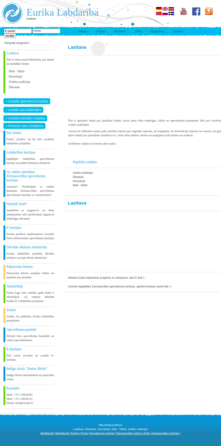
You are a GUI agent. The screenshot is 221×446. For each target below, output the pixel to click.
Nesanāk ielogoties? (17, 43)
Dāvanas (14, 87)
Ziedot (138, 31)
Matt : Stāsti (16, 71)
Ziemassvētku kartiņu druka (133, 433)
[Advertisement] (93, 85)
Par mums (119, 31)
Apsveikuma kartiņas (102, 433)
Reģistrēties (157, 31)
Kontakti (178, 31)
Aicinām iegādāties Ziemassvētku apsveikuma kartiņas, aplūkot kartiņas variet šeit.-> (120, 286)
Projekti (100, 31)
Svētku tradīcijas (19, 82)
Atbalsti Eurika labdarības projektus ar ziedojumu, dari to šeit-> (106, 277)
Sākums (82, 31)
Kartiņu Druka (79, 433)
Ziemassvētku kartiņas (165, 433)
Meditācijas (47, 433)
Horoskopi (15, 76)
